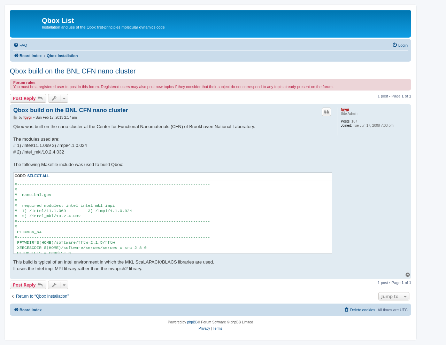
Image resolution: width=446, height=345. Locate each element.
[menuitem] (20, 45)
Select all (38, 176)
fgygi (345, 109)
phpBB (192, 322)
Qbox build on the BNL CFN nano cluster (73, 71)
